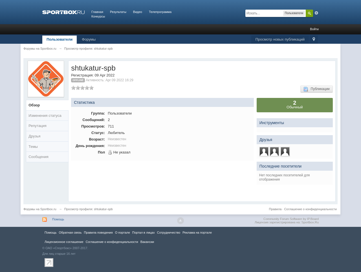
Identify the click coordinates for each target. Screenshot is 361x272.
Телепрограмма (160, 12)
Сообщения (38, 157)
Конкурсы (98, 16)
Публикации (316, 89)
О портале (122, 232)
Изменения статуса (44, 115)
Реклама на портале (197, 232)
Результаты (118, 12)
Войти (314, 29)
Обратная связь (70, 232)
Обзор (34, 105)
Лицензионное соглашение (64, 242)
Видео (137, 12)
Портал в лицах (143, 232)
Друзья (34, 136)
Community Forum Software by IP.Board (291, 219)
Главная (97, 12)
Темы (33, 146)
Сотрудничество (168, 232)
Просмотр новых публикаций (280, 39)
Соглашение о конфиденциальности (310, 209)
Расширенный (316, 13)
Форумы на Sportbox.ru (39, 209)
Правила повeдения (98, 232)
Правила (275, 209)
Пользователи (59, 39)
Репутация (37, 126)
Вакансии (147, 242)
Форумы (89, 39)
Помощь (58, 219)
